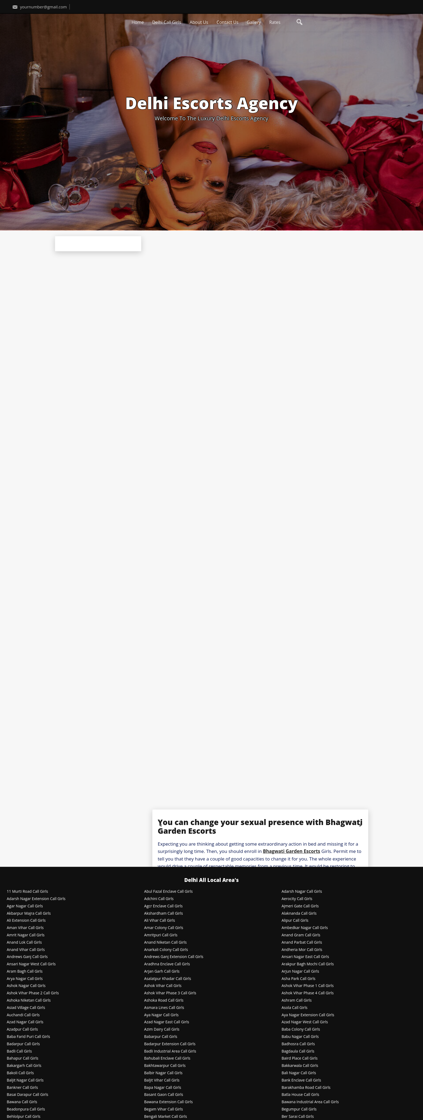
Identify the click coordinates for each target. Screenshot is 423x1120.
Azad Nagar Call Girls (25, 1022)
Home (138, 22)
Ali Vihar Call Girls (159, 920)
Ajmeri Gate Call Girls (300, 906)
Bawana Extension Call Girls (168, 1102)
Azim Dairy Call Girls (161, 1029)
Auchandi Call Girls (23, 1015)
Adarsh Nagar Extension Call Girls (36, 899)
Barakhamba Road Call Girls (306, 1087)
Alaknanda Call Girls (299, 913)
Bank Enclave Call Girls (301, 1080)
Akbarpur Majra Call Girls (29, 913)
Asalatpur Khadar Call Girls (167, 978)
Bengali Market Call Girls (165, 1116)
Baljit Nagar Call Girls (25, 1080)
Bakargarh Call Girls (24, 1065)
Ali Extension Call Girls (26, 920)
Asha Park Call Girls (298, 978)
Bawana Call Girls (22, 1102)
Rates (274, 22)
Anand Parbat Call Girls (302, 942)
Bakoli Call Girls (20, 1073)
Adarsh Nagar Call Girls (302, 891)
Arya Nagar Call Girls (25, 978)
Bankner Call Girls (22, 1087)
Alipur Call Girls (295, 920)
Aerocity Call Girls (297, 899)
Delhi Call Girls (166, 22)
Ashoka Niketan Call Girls (29, 1000)
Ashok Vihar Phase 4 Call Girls (308, 993)
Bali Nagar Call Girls (299, 1073)
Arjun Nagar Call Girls (300, 971)
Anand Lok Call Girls (24, 942)
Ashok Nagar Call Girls (26, 985)
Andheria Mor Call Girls (302, 949)
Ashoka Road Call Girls (163, 1000)
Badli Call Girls (19, 1051)
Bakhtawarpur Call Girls (164, 1065)
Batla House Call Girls (300, 1094)
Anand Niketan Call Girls (165, 942)
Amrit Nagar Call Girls (26, 935)
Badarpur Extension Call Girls (169, 1044)
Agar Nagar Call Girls (25, 906)
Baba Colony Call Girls (301, 1029)
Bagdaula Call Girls (298, 1051)
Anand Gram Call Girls (301, 935)
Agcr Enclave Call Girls (163, 906)
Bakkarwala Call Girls (300, 1065)
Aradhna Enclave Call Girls (167, 964)
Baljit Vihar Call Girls (161, 1080)
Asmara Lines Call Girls (164, 1007)
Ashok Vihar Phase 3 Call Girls (170, 993)
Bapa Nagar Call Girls (162, 1087)
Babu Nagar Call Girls (300, 1036)
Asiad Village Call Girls (26, 1007)
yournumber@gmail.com (39, 6)
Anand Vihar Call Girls (26, 949)
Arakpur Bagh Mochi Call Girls (308, 964)
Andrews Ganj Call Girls (27, 957)
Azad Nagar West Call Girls (305, 1022)
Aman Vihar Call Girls (25, 928)
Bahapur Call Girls (22, 1058)
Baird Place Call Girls (300, 1058)
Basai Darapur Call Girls (27, 1094)
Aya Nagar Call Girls (161, 1015)
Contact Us (227, 22)
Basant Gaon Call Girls (163, 1094)
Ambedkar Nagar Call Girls (305, 928)
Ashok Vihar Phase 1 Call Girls (308, 985)
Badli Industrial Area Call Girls (170, 1051)
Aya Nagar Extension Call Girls (308, 1015)
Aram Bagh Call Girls (25, 971)
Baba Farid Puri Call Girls (28, 1036)
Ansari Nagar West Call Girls (31, 964)
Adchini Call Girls (159, 899)
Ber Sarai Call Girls (298, 1116)
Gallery (254, 22)
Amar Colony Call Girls (163, 928)
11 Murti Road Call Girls (27, 891)
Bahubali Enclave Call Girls (167, 1058)
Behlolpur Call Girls (23, 1116)
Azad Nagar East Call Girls (166, 1022)
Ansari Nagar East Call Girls (305, 957)
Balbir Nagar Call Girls (163, 1073)
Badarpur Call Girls (23, 1044)
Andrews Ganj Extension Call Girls (173, 957)
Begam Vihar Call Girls (163, 1109)
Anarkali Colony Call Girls (166, 949)
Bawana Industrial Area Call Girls (310, 1102)
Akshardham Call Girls (163, 913)
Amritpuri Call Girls (160, 935)
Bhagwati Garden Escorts (291, 851)
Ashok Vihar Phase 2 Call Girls (33, 993)
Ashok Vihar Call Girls (162, 985)
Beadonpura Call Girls (26, 1109)
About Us (199, 22)
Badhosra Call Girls (298, 1044)
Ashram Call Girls (297, 1000)
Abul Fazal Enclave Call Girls (168, 891)
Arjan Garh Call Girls (161, 971)
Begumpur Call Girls (299, 1109)
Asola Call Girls (295, 1007)
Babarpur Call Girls (160, 1036)
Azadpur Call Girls (22, 1029)
